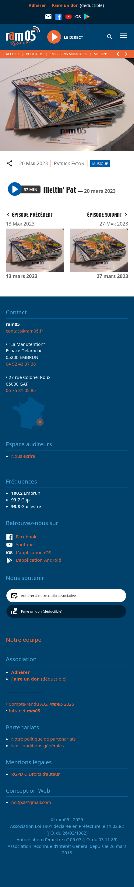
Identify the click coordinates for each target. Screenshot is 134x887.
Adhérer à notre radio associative (48, 595)
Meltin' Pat (103, 54)
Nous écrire (23, 456)
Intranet (24, 711)
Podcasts (34, 54)
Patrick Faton (69, 163)
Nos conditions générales (37, 745)
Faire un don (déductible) (41, 611)
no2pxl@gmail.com (31, 802)
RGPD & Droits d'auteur (35, 774)
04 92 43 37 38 (21, 364)
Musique (100, 163)
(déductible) (78, 5)
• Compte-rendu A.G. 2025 (40, 704)
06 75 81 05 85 (21, 390)
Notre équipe (23, 640)
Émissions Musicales (68, 54)
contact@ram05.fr (24, 331)
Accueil (12, 54)
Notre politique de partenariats (43, 739)
